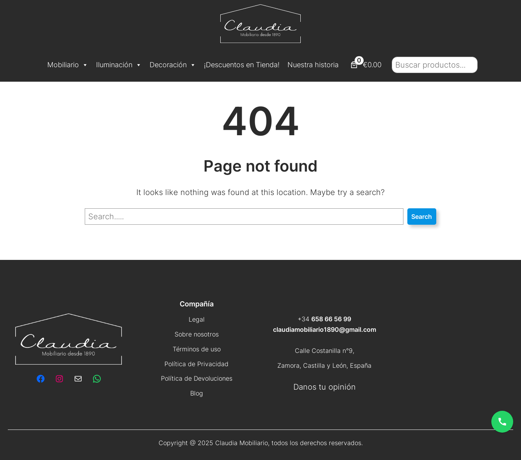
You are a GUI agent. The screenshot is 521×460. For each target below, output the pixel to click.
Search (421, 216)
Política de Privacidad (196, 364)
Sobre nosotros (197, 334)
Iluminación (119, 65)
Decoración (173, 65)
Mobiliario (67, 65)
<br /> (450, 351)
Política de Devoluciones (196, 378)
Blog (196, 393)
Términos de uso (197, 349)
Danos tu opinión (324, 387)
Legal (197, 319)
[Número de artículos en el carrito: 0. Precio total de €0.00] (365, 64)
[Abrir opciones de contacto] (502, 422)
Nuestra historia (313, 65)
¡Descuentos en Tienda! (242, 65)
